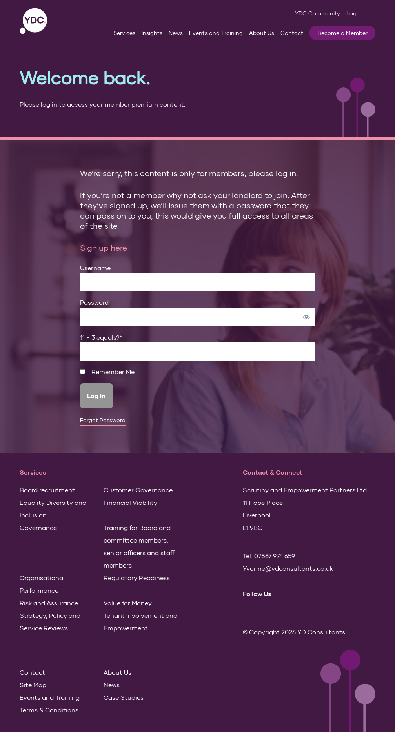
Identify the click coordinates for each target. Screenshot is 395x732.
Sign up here (103, 247)
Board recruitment (47, 489)
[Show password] (306, 317)
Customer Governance (138, 489)
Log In (354, 13)
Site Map (33, 684)
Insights (152, 32)
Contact (291, 32)
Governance (38, 527)
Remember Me (107, 371)
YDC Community (317, 13)
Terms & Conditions (49, 710)
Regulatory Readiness (137, 577)
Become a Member (342, 32)
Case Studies (124, 697)
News (176, 32)
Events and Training (216, 32)
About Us (261, 32)
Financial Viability (130, 502)
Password (94, 302)
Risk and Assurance (49, 602)
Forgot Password (103, 420)
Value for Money (128, 602)
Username (95, 267)
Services (124, 32)
